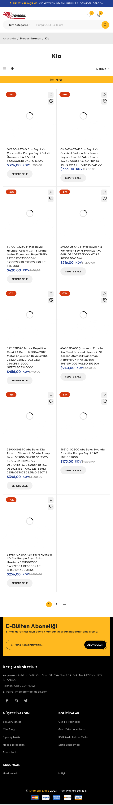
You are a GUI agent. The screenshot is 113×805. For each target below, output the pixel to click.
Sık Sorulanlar (12, 722)
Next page (64, 605)
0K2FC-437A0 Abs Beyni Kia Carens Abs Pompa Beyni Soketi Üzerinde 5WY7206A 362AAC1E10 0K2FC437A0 (28, 155)
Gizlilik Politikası (69, 722)
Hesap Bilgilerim (14, 745)
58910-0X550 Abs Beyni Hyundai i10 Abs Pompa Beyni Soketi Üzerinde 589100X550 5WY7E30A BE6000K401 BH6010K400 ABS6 (29, 562)
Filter (59, 79)
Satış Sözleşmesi (69, 745)
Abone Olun (95, 645)
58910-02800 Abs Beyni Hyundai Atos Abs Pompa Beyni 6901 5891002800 (83, 453)
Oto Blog (9, 730)
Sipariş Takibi (11, 737)
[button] (21, 174)
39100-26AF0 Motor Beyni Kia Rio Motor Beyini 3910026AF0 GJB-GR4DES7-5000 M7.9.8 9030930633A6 (81, 252)
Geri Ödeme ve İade (72, 730)
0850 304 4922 (24, 686)
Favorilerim (10, 753)
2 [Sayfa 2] (56, 605)
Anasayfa (9, 38)
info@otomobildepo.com (31, 692)
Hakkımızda (11, 774)
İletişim (62, 774)
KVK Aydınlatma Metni (74, 737)
